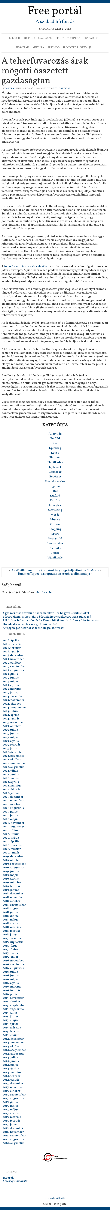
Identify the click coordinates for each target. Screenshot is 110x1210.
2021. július (10, 812)
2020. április (11, 841)
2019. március (12, 882)
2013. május (10, 1110)
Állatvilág (55, 434)
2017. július (10, 946)
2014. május (11, 1065)
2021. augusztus (13, 808)
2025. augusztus (13, 670)
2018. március (12, 927)
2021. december (13, 797)
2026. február (12, 648)
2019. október (12, 860)
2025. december (13, 655)
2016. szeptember (14, 964)
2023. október (12, 726)
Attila (10, 88)
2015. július (10, 1013)
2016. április (11, 983)
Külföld (29, 38)
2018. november (13, 897)
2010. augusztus (13, 1143)
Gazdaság (45, 38)
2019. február (11, 886)
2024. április (11, 715)
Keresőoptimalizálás (15, 1181)
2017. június (10, 949)
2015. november (13, 998)
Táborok (8, 1178)
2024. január (11, 719)
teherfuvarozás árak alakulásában (26, 266)
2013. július (10, 1102)
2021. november (13, 801)
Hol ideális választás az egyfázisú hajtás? (30, 624)
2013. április (11, 1113)
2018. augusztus (13, 908)
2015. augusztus (13, 1009)
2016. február (11, 990)
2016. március (12, 987)
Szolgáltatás (61, 88)
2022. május (11, 778)
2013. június (11, 1106)
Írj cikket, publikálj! (77, 47)
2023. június (11, 734)
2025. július (10, 674)
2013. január (11, 1124)
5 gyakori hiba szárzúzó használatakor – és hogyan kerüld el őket (46, 613)
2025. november (13, 659)
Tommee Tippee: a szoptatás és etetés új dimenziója (54, 574)
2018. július (10, 912)
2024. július (10, 711)
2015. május (10, 1020)
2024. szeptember (14, 707)
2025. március (12, 689)
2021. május (10, 819)
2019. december (13, 856)
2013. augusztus (13, 1098)
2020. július (10, 830)
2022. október (12, 760)
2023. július (10, 730)
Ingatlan (22, 47)
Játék (55, 491)
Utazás (55, 553)
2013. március (12, 1117)
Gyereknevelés (55, 481)
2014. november (13, 1043)
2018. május (10, 920)
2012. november (13, 1132)
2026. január (11, 652)
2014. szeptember (14, 1050)
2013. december (13, 1083)
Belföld (14, 38)
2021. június (11, 815)
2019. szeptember (14, 864)
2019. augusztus (13, 868)
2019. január (11, 890)
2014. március (12, 1072)
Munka (55, 520)
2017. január (10, 957)
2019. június (11, 871)
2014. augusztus (13, 1054)
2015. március (12, 1028)
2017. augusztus (13, 942)
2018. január (11, 935)
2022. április (11, 782)
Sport (60, 38)
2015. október (11, 1002)
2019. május (10, 875)
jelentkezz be (43, 592)
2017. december (13, 938)
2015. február (11, 1031)
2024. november (13, 700)
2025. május (10, 681)
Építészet (55, 467)
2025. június (11, 678)
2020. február (12, 849)
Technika (73, 38)
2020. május (11, 838)
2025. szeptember (14, 666)
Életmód (53, 47)
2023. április (11, 741)
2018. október (12, 901)
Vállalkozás (55, 558)
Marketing (55, 510)
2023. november (13, 722)
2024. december (13, 696)
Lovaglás (55, 505)
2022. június (11, 774)
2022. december (13, 752)
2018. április (11, 923)
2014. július (10, 1057)
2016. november (13, 961)
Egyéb (55, 453)
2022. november (13, 756)
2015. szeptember (14, 1005)
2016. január (11, 994)
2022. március (12, 786)
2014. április (11, 1069)
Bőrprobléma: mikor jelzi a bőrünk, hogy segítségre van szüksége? (47, 617)
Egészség (55, 448)
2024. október (12, 704)
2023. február (11, 745)
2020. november (13, 823)
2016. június (11, 976)
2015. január (11, 1035)
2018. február (11, 931)
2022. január (11, 793)
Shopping (55, 529)
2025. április (11, 685)
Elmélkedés (55, 462)
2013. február (11, 1121)
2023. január (11, 748)
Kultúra (38, 47)
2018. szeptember (14, 905)
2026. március (12, 644)
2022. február (12, 789)
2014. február (12, 1076)
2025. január (11, 693)
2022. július (10, 771)
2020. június (11, 834)
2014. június (11, 1061)
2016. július (10, 972)
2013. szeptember (14, 1095)
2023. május (10, 737)
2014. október (12, 1046)
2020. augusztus (13, 827)
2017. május (10, 953)
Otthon (55, 524)
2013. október (12, 1091)
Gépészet (55, 477)
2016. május (10, 979)
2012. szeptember (14, 1136)
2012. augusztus (13, 1139)
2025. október (12, 663)
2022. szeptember (14, 763)
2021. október (12, 804)
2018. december (13, 894)
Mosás (55, 515)
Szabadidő (91, 38)
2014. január (11, 1080)
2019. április (11, 879)
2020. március (12, 845)
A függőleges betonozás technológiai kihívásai (33, 628)
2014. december (13, 1039)
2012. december (13, 1128)
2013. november (13, 1087)
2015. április (10, 1024)
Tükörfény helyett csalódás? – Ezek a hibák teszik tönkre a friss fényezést (51, 620)
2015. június (10, 1016)
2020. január (11, 853)
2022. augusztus (13, 767)
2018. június (11, 916)
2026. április (11, 640)
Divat (55, 443)
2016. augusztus (13, 968)
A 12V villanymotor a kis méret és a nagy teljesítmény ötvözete (55, 570)
